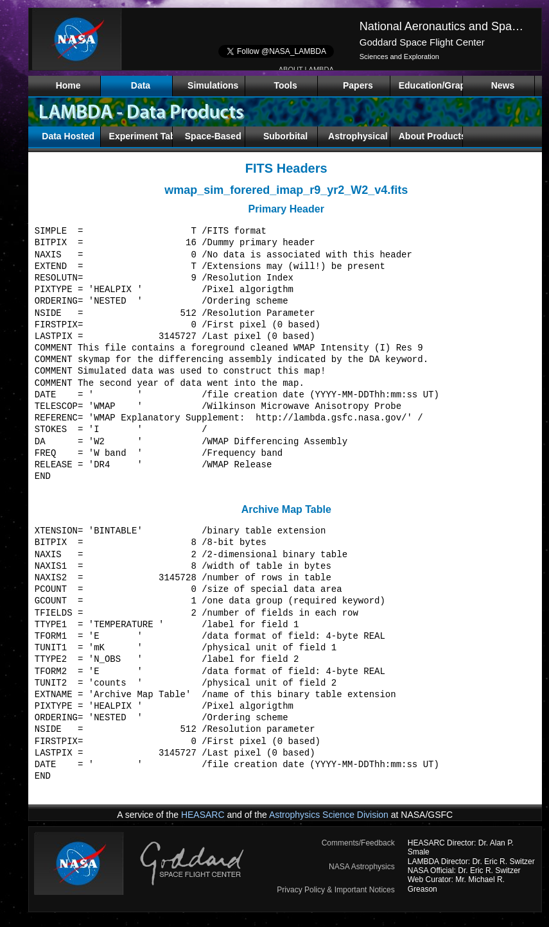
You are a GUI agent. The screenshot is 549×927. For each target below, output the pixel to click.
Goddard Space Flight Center (422, 42)
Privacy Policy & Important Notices (335, 889)
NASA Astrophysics (362, 866)
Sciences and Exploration (399, 56)
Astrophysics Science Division (328, 815)
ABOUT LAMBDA (306, 69)
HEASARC (203, 815)
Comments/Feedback (358, 842)
